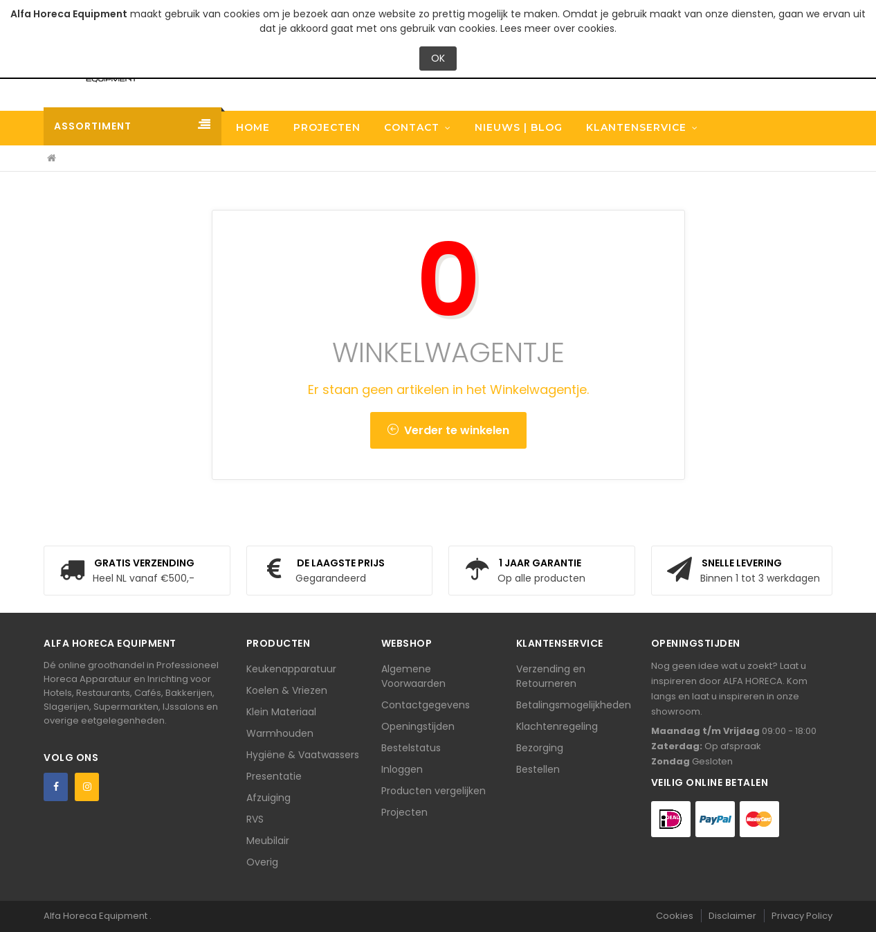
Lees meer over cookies (557, 28)
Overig (262, 862)
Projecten (404, 812)
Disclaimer (732, 915)
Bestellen (538, 769)
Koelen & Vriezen (286, 690)
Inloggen (402, 769)
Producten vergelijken (433, 791)
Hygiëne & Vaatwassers (302, 755)
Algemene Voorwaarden (413, 676)
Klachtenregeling (557, 726)
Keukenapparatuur (291, 669)
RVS (255, 819)
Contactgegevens (425, 705)
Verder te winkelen (448, 430)
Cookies (674, 915)
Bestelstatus (411, 748)
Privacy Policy (802, 915)
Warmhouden (279, 733)
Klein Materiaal (281, 712)
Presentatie (274, 776)
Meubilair (267, 841)
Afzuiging (268, 798)
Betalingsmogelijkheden (573, 705)
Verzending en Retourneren (550, 676)
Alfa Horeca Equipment (96, 915)
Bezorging (539, 748)
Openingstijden (418, 726)
